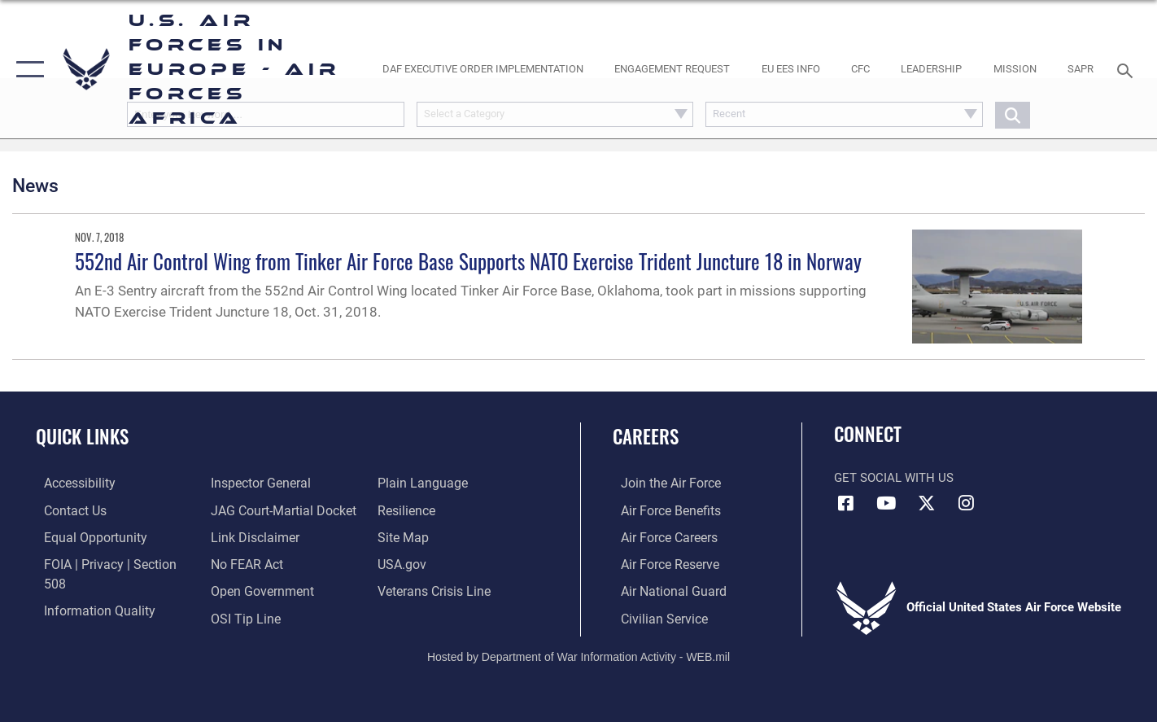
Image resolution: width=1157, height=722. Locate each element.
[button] (26, 69)
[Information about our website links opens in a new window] (250, 509)
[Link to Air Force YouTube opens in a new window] (886, 503)
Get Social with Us (894, 477)
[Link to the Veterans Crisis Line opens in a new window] (436, 562)
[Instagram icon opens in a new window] (966, 503)
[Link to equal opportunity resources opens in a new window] (84, 536)
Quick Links (82, 436)
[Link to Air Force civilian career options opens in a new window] (654, 616)
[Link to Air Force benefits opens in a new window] (661, 509)
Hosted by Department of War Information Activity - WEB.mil (578, 653)
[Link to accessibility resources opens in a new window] (71, 482)
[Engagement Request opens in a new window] (672, 70)
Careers (646, 436)
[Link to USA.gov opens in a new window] (404, 536)
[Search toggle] (1127, 69)
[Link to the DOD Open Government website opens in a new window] (256, 562)
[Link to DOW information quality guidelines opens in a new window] (88, 589)
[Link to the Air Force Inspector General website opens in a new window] (84, 616)
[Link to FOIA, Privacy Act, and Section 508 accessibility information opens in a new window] (110, 562)
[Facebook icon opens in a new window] (846, 503)
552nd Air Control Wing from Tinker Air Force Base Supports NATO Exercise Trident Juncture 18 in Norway (468, 261)
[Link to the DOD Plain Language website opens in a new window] (249, 616)
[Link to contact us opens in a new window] (66, 509)
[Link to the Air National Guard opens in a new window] (663, 589)
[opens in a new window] (482, 70)
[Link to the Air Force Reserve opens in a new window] (661, 562)
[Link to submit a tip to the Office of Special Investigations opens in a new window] (240, 589)
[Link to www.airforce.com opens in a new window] (661, 482)
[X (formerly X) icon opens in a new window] (926, 503)
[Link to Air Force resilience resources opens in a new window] (409, 482)
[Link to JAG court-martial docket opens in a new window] (278, 482)
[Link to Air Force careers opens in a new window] (660, 536)
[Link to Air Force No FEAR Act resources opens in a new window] (243, 536)
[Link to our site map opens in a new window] (405, 509)
